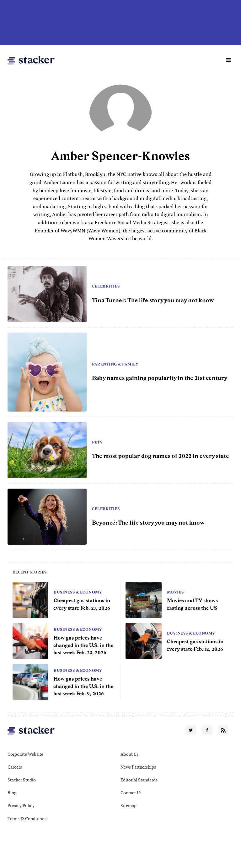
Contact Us (131, 793)
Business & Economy (78, 592)
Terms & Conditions (27, 819)
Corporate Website (25, 754)
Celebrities (106, 286)
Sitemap (128, 805)
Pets (97, 442)
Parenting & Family (115, 364)
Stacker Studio (22, 780)
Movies (175, 592)
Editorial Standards (139, 780)
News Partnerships (138, 767)
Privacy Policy (21, 805)
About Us (129, 754)
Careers (15, 767)
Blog (12, 793)
